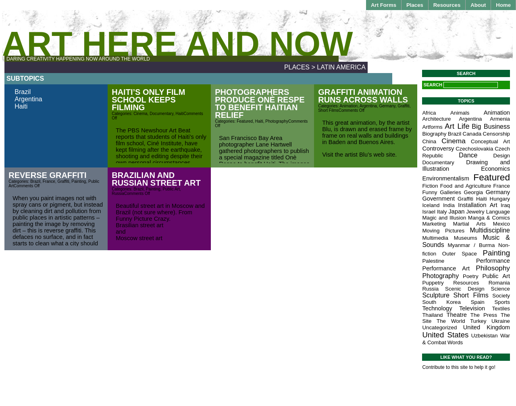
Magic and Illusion (444, 218)
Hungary (500, 199)
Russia (118, 193)
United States (445, 335)
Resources (446, 5)
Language (498, 212)
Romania (499, 283)
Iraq (505, 205)
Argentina (28, 99)
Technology (437, 308)
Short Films (328, 110)
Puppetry (432, 283)
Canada (472, 134)
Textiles (501, 309)
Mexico (501, 224)
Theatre (456, 315)
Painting (78, 181)
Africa (429, 113)
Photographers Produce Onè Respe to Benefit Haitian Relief (259, 103)
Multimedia (435, 238)
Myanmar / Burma (471, 245)
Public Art (170, 189)
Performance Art (446, 268)
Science (500, 289)
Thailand (432, 315)
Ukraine (500, 321)
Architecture (436, 119)
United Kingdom (486, 327)
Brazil (23, 91)
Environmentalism (445, 178)
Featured (245, 121)
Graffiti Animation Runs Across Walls (363, 96)
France (49, 181)
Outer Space (459, 254)
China (429, 141)
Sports (502, 302)
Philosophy (493, 268)
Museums (465, 238)
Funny (429, 192)
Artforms (432, 127)
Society (501, 296)
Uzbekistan (484, 336)
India (449, 205)
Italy (442, 212)
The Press (483, 315)
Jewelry (475, 212)
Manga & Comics (489, 218)
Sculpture (435, 295)
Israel (428, 212)
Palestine (433, 261)
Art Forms (383, 5)
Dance (468, 155)
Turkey (478, 321)
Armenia (500, 119)
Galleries (450, 192)
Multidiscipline (490, 230)
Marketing (434, 224)
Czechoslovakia (474, 149)
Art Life (457, 126)
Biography (434, 134)
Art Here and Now (177, 44)
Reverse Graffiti (47, 175)
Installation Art (477, 205)
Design (501, 156)
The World (451, 321)
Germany (387, 106)
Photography (276, 121)
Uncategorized (439, 327)
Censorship (496, 134)
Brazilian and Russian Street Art (156, 179)
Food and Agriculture (465, 186)
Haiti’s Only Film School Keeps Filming (148, 100)
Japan (457, 211)
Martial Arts (469, 224)
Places (414, 5)
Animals (459, 113)
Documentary (161, 113)
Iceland (430, 205)
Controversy (438, 148)
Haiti (21, 106)
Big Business (491, 126)
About (478, 5)
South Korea (441, 302)
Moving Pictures (443, 231)
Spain (478, 302)
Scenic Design (465, 289)
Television (472, 308)
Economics (495, 168)
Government (438, 198)
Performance (493, 260)
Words (455, 342)
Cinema (140, 113)
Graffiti (403, 106)
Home (503, 5)
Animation (349, 106)
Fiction (430, 186)
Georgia (473, 192)
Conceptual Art (490, 141)
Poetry (471, 276)
